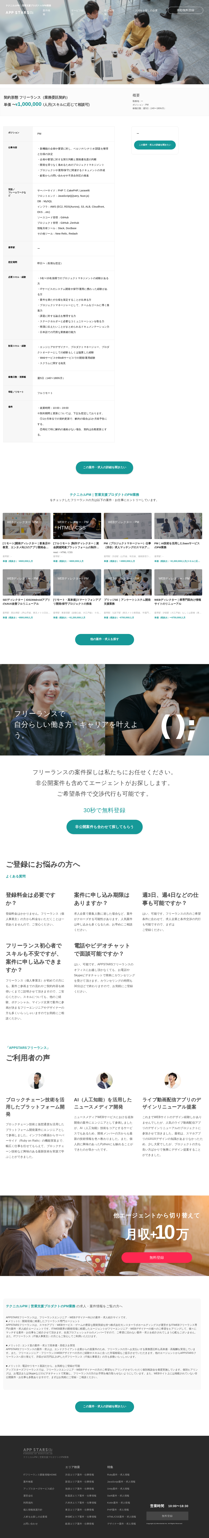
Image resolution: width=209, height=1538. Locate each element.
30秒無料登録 (185, 10)
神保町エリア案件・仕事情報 (80, 1516)
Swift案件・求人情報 (118, 1495)
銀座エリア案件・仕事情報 (79, 1523)
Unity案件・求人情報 (118, 1488)
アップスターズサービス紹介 (38, 1488)
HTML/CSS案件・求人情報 (121, 1516)
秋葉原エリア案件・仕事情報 (80, 1495)
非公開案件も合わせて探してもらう (104, 827)
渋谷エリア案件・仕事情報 (79, 1474)
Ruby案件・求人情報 (118, 1474)
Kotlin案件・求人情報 (118, 1502)
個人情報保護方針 (32, 1509)
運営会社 (28, 1495)
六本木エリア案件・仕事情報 (80, 1502)
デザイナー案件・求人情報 (121, 1523)
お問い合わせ (30, 1523)
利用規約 (28, 1502)
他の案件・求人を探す (104, 639)
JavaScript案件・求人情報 (121, 1481)
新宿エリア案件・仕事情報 (79, 1481)
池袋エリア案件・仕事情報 (79, 1488)
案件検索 (28, 1481)
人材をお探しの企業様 (35, 1516)
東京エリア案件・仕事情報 (79, 1509)
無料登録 (157, 1257)
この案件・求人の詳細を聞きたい (155, 145)
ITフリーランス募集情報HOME (40, 1474)
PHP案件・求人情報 (118, 1509)
